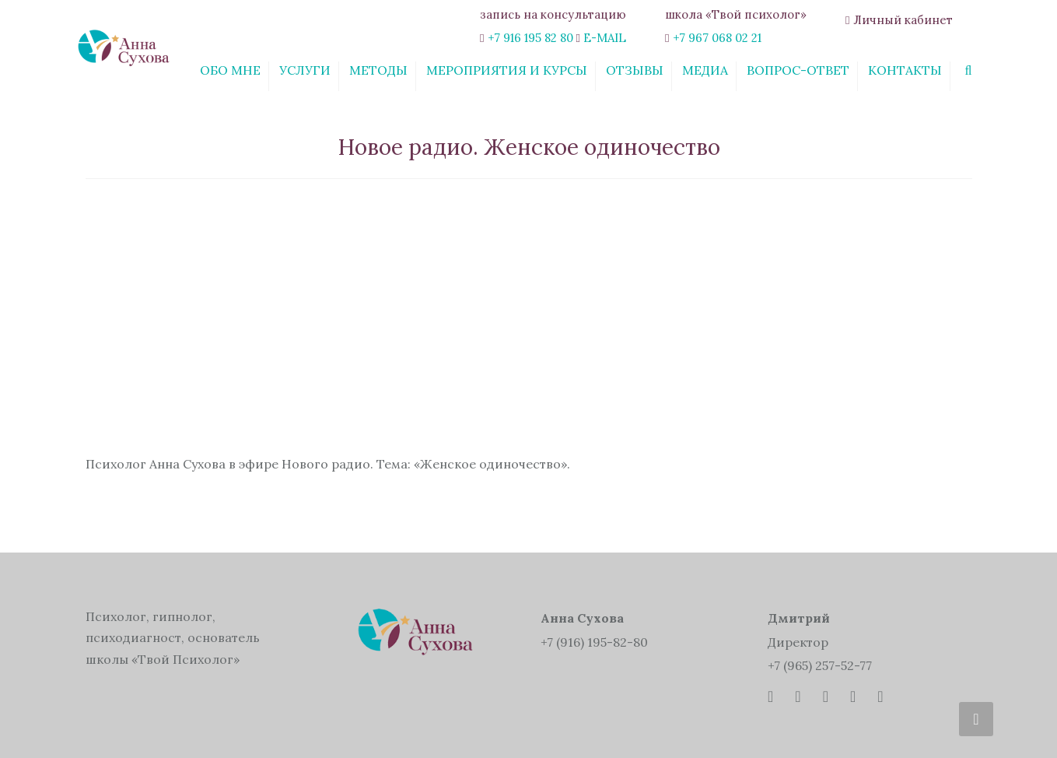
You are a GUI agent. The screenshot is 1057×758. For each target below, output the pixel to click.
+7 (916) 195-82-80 (594, 642)
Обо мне (230, 70)
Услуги (305, 70)
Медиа (705, 70)
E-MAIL (604, 37)
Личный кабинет (903, 19)
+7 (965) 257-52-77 (820, 665)
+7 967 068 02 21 (717, 37)
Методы (378, 70)
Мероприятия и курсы (506, 70)
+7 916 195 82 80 (530, 37)
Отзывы (634, 70)
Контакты (905, 70)
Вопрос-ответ (798, 70)
